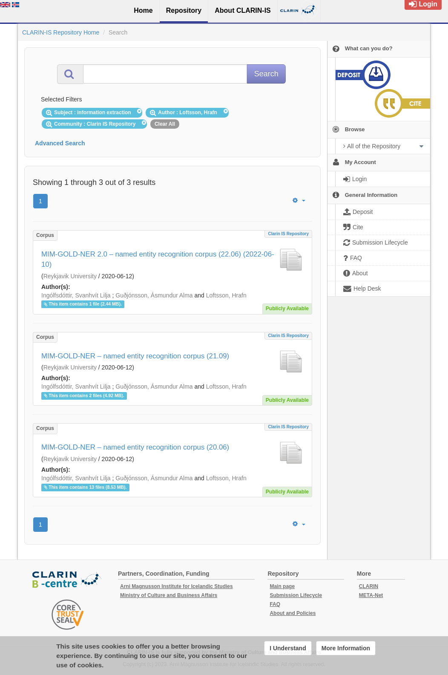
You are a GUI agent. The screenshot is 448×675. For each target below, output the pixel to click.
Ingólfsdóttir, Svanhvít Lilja (76, 295)
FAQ (275, 604)
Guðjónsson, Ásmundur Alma (153, 295)
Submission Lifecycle (296, 595)
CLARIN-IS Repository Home (60, 32)
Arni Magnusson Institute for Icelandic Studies (176, 586)
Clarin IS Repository (288, 233)
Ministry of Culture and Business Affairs (168, 595)
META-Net (371, 595)
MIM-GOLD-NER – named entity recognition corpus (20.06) (135, 447)
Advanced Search (60, 143)
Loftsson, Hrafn (226, 295)
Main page (282, 586)
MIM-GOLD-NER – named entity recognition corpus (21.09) (135, 356)
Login (423, 4)
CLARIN (368, 586)
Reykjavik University (70, 276)
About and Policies (293, 613)
